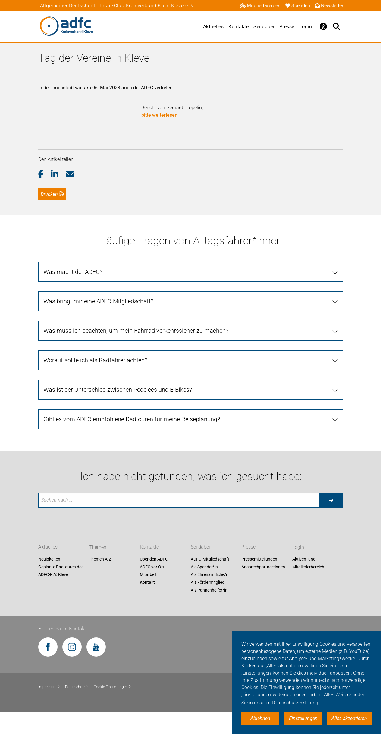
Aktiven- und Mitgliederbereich (308, 589)
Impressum (49, 713)
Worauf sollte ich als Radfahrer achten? (95, 386)
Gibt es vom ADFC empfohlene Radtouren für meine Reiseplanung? (131, 445)
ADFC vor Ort (152, 593)
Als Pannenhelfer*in (209, 616)
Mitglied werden (260, 5)
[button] (44, 201)
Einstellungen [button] (303, 718)
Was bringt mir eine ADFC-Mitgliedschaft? (98, 327)
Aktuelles (213, 26)
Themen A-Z (100, 585)
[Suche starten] (331, 526)
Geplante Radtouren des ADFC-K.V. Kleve (60, 597)
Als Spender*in (204, 593)
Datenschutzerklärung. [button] (295, 703)
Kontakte (238, 26)
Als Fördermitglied (207, 608)
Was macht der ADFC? (72, 298)
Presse (286, 26)
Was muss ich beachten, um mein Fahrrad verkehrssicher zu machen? (135, 357)
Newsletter (329, 5)
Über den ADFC (154, 585)
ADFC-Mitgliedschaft (210, 585)
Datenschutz (77, 713)
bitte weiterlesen (159, 115)
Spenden (297, 5)
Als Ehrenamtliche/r (209, 600)
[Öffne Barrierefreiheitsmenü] (323, 26)
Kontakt (147, 608)
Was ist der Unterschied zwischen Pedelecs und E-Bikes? (117, 416)
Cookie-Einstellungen (112, 713)
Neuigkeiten (49, 585)
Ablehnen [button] (260, 718)
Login (305, 26)
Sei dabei (264, 26)
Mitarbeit (148, 600)
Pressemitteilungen (259, 585)
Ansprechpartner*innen (263, 593)
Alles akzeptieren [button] (349, 718)
